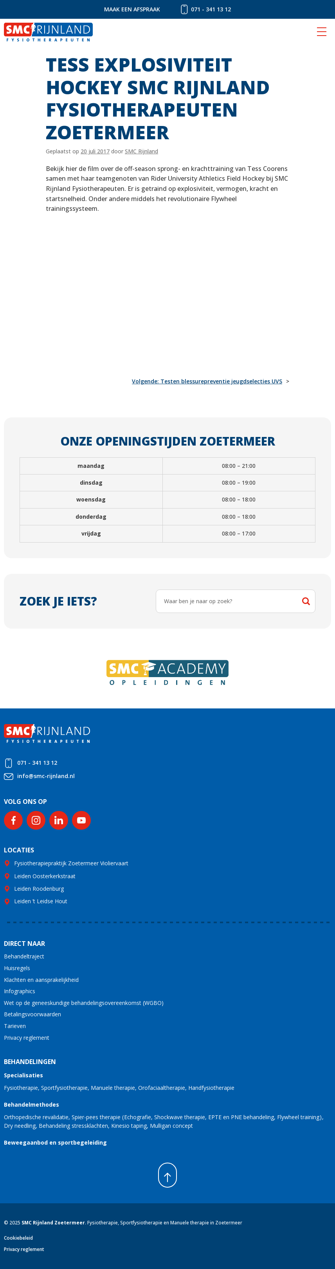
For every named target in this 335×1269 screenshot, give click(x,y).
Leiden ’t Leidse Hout (40, 901)
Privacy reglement (26, 1037)
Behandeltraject (24, 956)
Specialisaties (23, 1075)
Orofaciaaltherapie (161, 1087)
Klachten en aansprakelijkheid (41, 979)
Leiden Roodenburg (39, 888)
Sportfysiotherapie (64, 1087)
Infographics (19, 991)
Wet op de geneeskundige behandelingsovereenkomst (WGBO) (84, 1003)
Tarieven (15, 1026)
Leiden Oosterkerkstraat (45, 876)
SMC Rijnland (141, 151)
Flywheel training (298, 1117)
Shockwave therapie (179, 1117)
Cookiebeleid (18, 1238)
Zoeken (306, 601)
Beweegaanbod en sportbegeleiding (55, 1142)
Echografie (137, 1117)
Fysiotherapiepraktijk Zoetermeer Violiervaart (71, 863)
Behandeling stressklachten (73, 1125)
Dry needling (20, 1125)
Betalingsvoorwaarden (32, 1014)
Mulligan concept (171, 1125)
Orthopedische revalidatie (36, 1117)
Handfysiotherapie (211, 1087)
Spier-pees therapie (96, 1117)
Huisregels (17, 968)
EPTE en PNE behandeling (241, 1117)
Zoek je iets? (58, 601)
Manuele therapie (113, 1087)
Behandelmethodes (31, 1104)
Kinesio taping (129, 1125)
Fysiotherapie (21, 1087)
